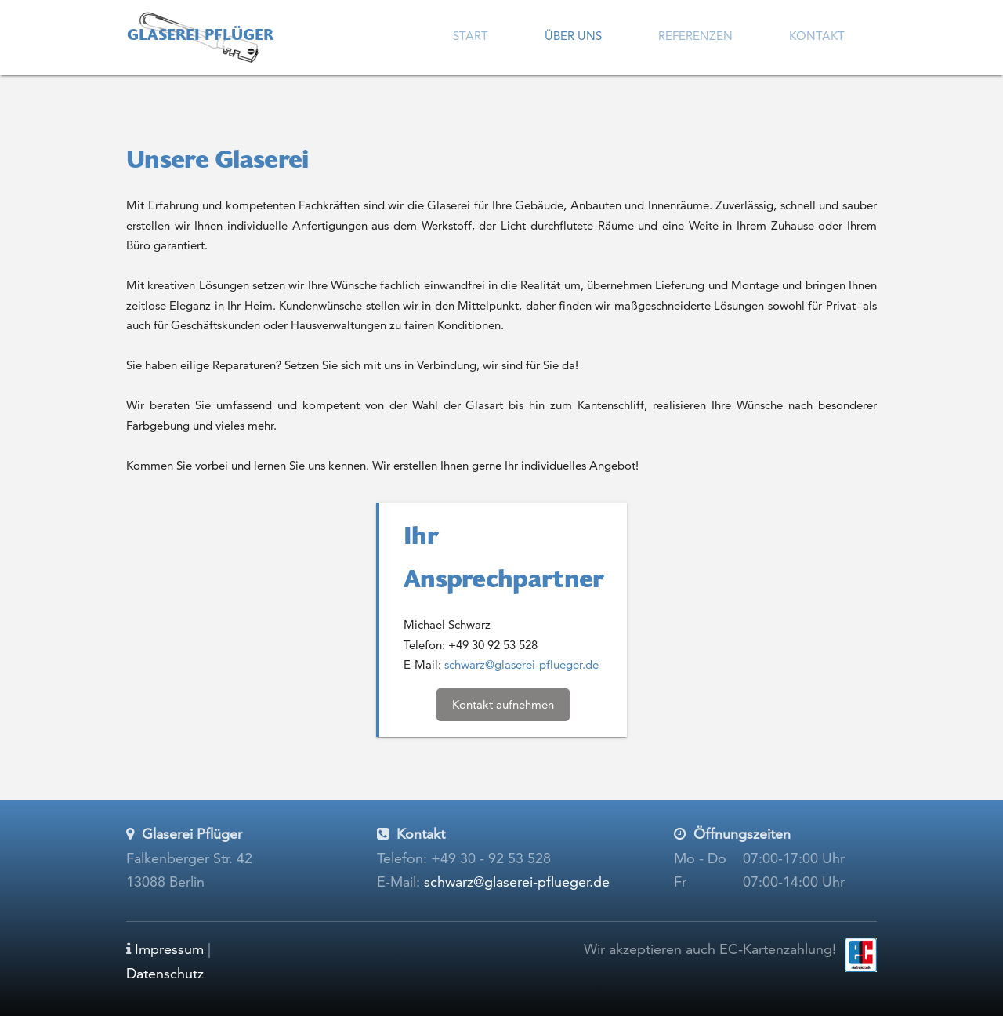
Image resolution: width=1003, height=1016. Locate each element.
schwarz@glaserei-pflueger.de (521, 664)
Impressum (169, 949)
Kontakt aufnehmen (503, 704)
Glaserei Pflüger (200, 36)
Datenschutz (165, 973)
